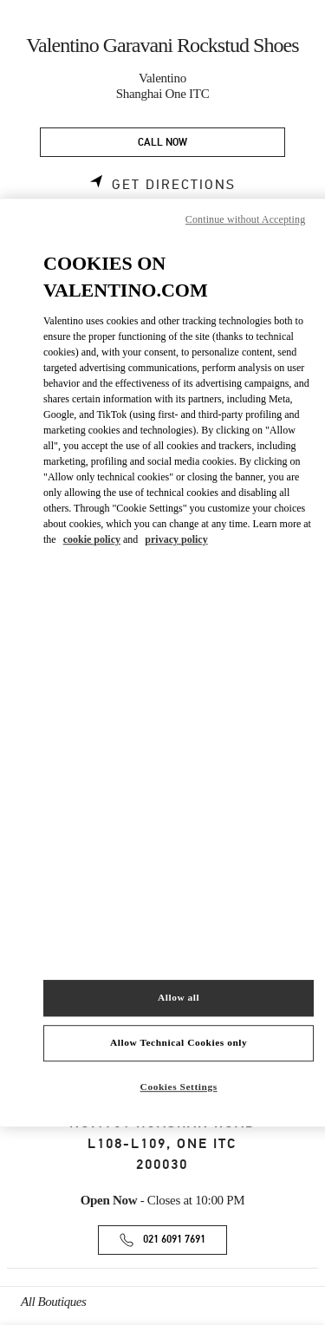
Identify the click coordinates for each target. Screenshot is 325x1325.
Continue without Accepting (245, 219)
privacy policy (176, 539)
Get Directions (174, 184)
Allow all (178, 997)
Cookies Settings (179, 1086)
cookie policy (91, 539)
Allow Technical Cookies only (178, 1042)
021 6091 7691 (174, 1239)
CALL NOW (162, 142)
